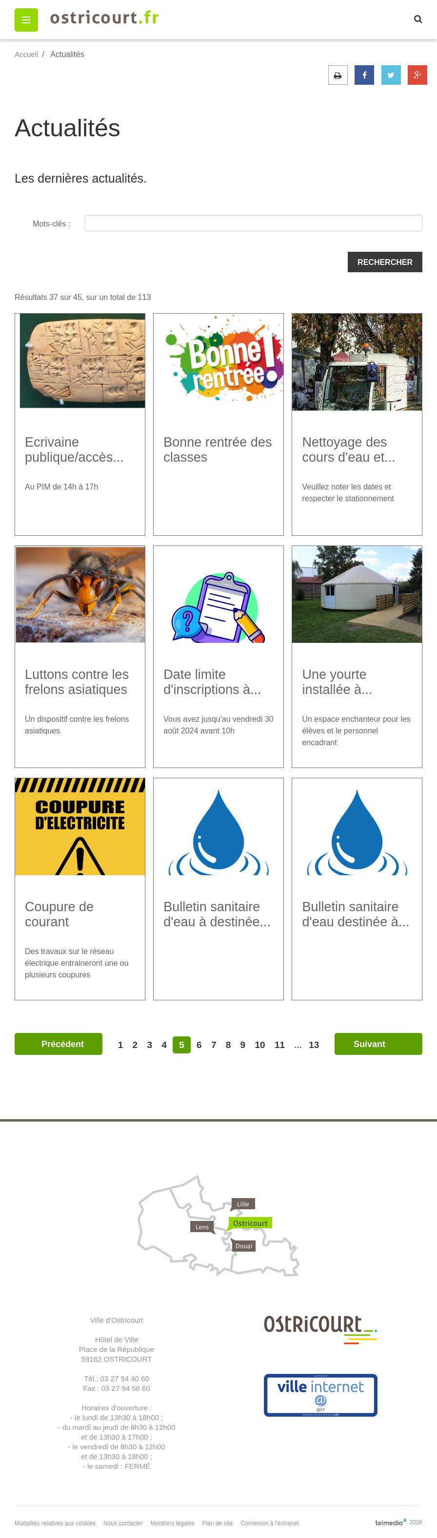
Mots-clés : (51, 224)
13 (314, 1045)
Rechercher (385, 262)
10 (260, 1045)
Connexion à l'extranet (269, 1523)
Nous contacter (123, 1523)
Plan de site (217, 1523)
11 (280, 1045)
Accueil (26, 54)
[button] (26, 20)
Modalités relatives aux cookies (55, 1523)
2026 (398, 1522)
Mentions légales (173, 1523)
